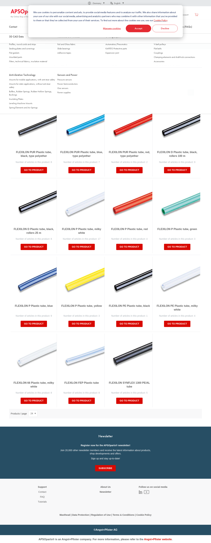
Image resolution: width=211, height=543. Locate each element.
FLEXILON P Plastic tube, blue (34, 305)
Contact (42, 492)
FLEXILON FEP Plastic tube (81, 382)
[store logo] (25, 13)
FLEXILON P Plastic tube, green (177, 229)
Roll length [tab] (113, 65)
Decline (165, 28)
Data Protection (80, 515)
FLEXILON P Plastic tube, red (129, 229)
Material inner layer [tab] (68, 73)
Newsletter (105, 492)
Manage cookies (112, 28)
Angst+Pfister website (158, 539)
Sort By (14, 92)
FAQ (42, 496)
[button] (96, 3)
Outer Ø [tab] (16, 65)
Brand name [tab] (113, 73)
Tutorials (42, 501)
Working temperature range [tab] (168, 65)
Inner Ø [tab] (63, 65)
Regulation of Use (101, 515)
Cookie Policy (160, 20)
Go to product (34, 170)
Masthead (65, 515)
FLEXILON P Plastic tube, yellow (81, 305)
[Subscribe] (105, 468)
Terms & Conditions (123, 515)
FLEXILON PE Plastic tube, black (129, 305)
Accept (138, 28)
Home (13, 33)
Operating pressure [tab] (21, 73)
